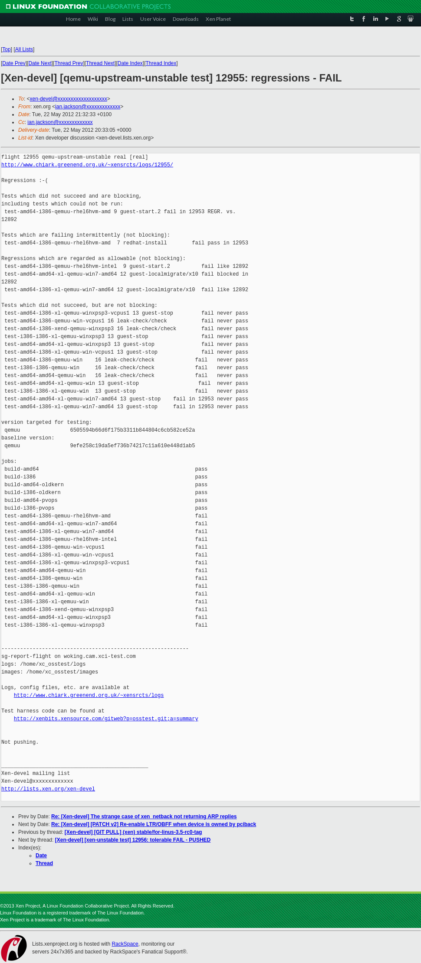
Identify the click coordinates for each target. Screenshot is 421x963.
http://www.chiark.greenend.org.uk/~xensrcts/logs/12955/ (87, 165)
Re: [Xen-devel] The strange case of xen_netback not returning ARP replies (144, 816)
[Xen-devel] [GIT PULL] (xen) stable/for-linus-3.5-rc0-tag (133, 832)
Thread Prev (68, 63)
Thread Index (161, 63)
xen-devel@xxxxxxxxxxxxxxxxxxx (68, 99)
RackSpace (125, 944)
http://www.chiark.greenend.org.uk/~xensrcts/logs (89, 695)
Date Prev (13, 63)
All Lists (24, 49)
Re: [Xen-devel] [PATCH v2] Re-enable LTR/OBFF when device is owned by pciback (153, 824)
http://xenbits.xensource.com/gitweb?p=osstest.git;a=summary (106, 718)
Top (6, 49)
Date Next (39, 63)
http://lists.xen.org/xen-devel (48, 789)
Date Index (130, 63)
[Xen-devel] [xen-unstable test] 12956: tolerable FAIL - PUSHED (133, 840)
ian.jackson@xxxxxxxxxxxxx (87, 107)
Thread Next (100, 63)
